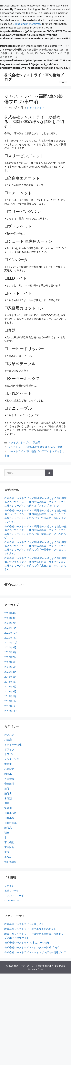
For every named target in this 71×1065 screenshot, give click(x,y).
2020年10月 (11, 642)
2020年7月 (10, 657)
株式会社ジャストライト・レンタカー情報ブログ (31, 947)
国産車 (8, 773)
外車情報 (9, 778)
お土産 (8, 739)
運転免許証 (10, 861)
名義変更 (9, 769)
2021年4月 (10, 613)
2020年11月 (11, 637)
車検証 (8, 857)
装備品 (8, 827)
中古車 (8, 764)
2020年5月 (10, 667)
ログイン (9, 885)
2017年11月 (11, 711)
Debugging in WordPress (27, 23)
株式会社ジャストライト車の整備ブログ (34, 77)
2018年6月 (10, 676)
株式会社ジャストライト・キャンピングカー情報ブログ (35, 952)
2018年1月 (10, 701)
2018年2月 (10, 696)
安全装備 (9, 783)
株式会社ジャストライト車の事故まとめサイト (30, 929)
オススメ (9, 734)
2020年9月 (10, 647)
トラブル (25, 442)
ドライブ (13, 442)
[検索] (49, 472)
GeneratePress (35, 969)
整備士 (8, 793)
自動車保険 (10, 813)
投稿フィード (11, 890)
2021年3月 (10, 618)
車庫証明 (9, 847)
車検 (6, 852)
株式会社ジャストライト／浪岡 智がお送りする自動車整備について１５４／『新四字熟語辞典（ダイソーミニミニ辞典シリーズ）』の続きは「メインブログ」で (35, 502)
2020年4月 (10, 671)
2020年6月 (10, 662)
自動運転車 (10, 822)
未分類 (8, 798)
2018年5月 (10, 681)
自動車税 (9, 817)
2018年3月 (10, 691)
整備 (6, 788)
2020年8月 (10, 652)
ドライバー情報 (13, 744)
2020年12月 (11, 632)
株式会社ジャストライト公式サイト (24, 924)
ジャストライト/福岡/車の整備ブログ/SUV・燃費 (35, 446)
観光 (6, 832)
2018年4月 (10, 686)
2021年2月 (10, 623)
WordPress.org (12, 900)
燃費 (6, 803)
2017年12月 (11, 706)
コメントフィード (14, 895)
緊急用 (36, 442)
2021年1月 (10, 627)
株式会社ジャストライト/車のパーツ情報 (27, 942)
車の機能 (9, 842)
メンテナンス (11, 759)
